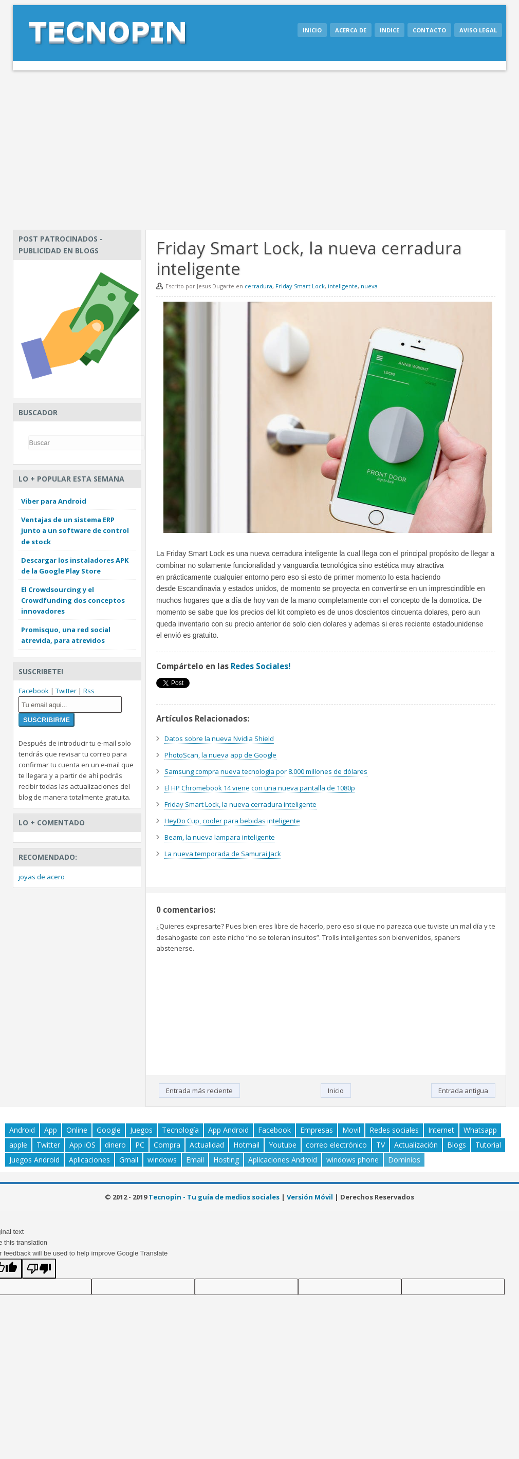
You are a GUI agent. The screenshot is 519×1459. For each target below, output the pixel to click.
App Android (228, 1130)
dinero (115, 1145)
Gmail (128, 1160)
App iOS (82, 1145)
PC (139, 1145)
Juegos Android (34, 1160)
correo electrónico (336, 1145)
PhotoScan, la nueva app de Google (220, 755)
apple (18, 1145)
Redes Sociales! (260, 666)
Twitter (66, 690)
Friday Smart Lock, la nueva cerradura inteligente (240, 804)
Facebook (33, 690)
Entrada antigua (463, 1090)
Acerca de (350, 30)
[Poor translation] (39, 1269)
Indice (389, 30)
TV (380, 1145)
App (50, 1130)
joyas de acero (41, 876)
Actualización (416, 1145)
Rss (89, 690)
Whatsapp (480, 1130)
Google (109, 1130)
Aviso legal (478, 30)
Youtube (282, 1145)
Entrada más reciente (199, 1090)
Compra (167, 1145)
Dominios (404, 1160)
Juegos (141, 1130)
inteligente (343, 286)
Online (76, 1130)
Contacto (429, 30)
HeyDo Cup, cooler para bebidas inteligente (232, 820)
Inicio (312, 30)
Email (195, 1160)
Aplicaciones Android (282, 1160)
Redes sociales (394, 1130)
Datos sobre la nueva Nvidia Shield (219, 738)
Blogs (456, 1145)
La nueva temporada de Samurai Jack (222, 853)
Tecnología (180, 1130)
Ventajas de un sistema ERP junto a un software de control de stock (75, 530)
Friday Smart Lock (300, 286)
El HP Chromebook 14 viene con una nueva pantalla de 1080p (259, 787)
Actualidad (207, 1145)
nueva (369, 286)
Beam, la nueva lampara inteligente (219, 837)
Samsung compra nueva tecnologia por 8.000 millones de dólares (265, 771)
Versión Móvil (310, 1197)
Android (22, 1130)
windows (162, 1160)
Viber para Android (53, 501)
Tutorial (488, 1145)
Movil (351, 1130)
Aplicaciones (89, 1160)
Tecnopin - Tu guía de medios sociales (214, 1197)
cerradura (258, 286)
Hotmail (246, 1145)
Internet (441, 1130)
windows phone (352, 1160)
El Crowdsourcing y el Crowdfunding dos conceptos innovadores (73, 600)
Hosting (226, 1160)
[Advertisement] (259, 147)
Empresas (316, 1130)
